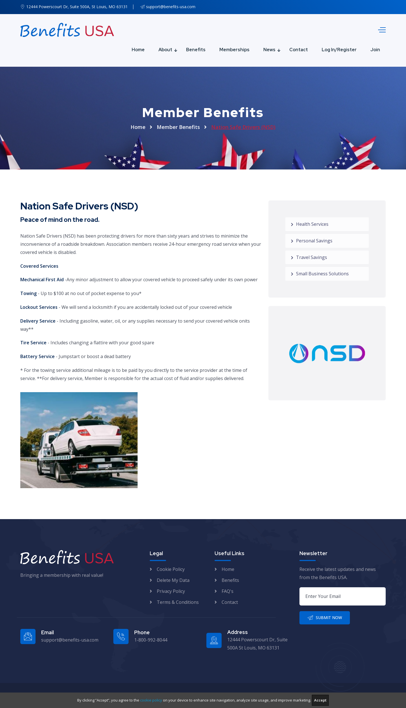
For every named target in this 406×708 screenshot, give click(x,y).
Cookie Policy (171, 569)
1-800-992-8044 (150, 640)
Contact (298, 50)
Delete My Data (173, 580)
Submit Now (324, 618)
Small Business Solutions (320, 274)
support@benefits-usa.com (170, 6)
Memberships (234, 50)
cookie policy (151, 700)
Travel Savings (309, 257)
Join (375, 50)
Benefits (196, 50)
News (269, 50)
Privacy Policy (171, 591)
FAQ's (227, 591)
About (165, 50)
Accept (320, 700)
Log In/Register (339, 50)
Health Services (309, 224)
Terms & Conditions (178, 602)
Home (138, 50)
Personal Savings (311, 241)
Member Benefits (178, 127)
